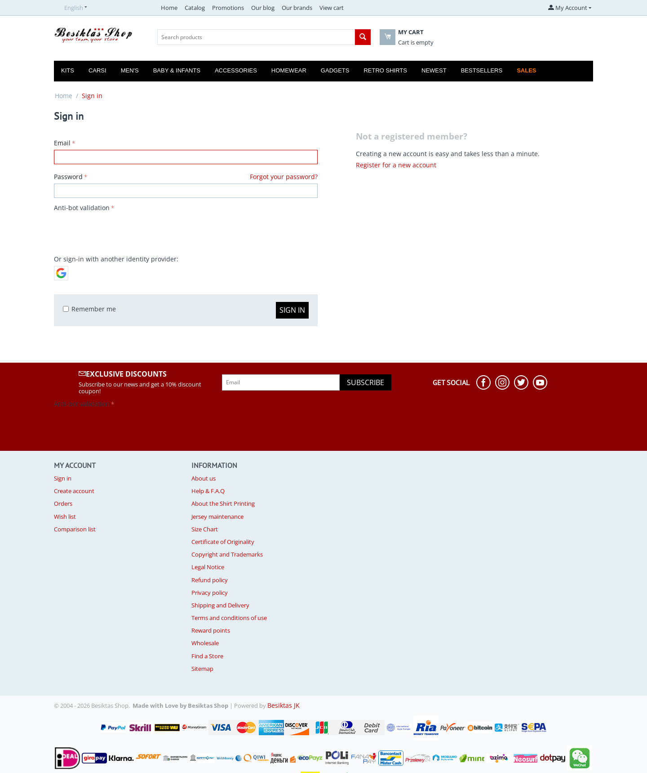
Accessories (236, 70)
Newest (434, 70)
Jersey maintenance (217, 516)
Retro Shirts (385, 70)
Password (68, 176)
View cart (331, 8)
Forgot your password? (284, 176)
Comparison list (75, 529)
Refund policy (209, 580)
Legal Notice (207, 567)
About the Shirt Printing (223, 503)
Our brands (297, 8)
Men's (130, 70)
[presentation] (122, 231)
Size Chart (204, 529)
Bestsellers (482, 70)
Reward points (210, 630)
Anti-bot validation (82, 207)
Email (62, 143)
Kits (67, 70)
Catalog (195, 8)
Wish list (65, 516)
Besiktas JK (283, 705)
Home (169, 8)
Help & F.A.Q (208, 491)
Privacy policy (209, 593)
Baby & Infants (176, 70)
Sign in (292, 310)
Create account (74, 491)
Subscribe (365, 382)
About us (203, 478)
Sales (526, 70)
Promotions (228, 8)
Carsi (97, 70)
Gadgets (335, 70)
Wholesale (205, 643)
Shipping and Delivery (220, 605)
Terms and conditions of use (229, 618)
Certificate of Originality (222, 542)
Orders (63, 503)
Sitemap (202, 669)
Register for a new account (396, 165)
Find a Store (207, 656)
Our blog (263, 8)
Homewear (288, 70)
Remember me (89, 309)
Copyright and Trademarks (227, 554)
